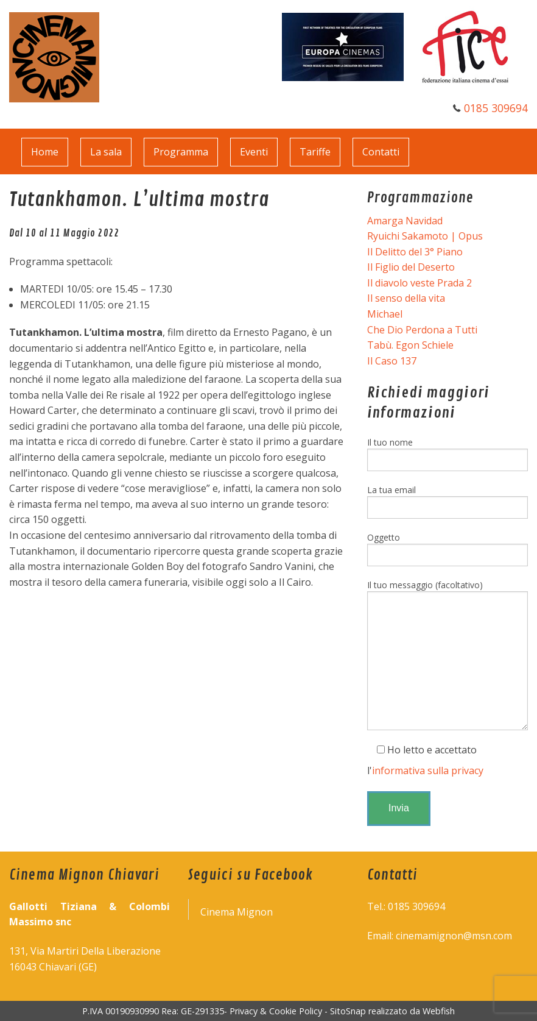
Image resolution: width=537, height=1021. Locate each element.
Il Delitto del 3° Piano (415, 251)
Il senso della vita (406, 298)
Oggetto (447, 549)
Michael (384, 314)
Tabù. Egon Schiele (410, 345)
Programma (180, 151)
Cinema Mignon (236, 912)
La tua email (447, 501)
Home (44, 151)
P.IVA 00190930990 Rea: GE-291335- (156, 1011)
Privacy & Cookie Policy (276, 1011)
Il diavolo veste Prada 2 (419, 283)
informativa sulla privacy (427, 770)
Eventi (254, 151)
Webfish (439, 1011)
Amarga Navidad (405, 220)
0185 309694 (496, 108)
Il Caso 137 (391, 361)
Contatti (380, 151)
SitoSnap (348, 1011)
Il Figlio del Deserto (411, 267)
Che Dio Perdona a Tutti (422, 329)
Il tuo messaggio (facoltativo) (447, 654)
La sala (106, 151)
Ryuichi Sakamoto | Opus (425, 236)
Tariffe (315, 151)
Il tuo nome (447, 453)
